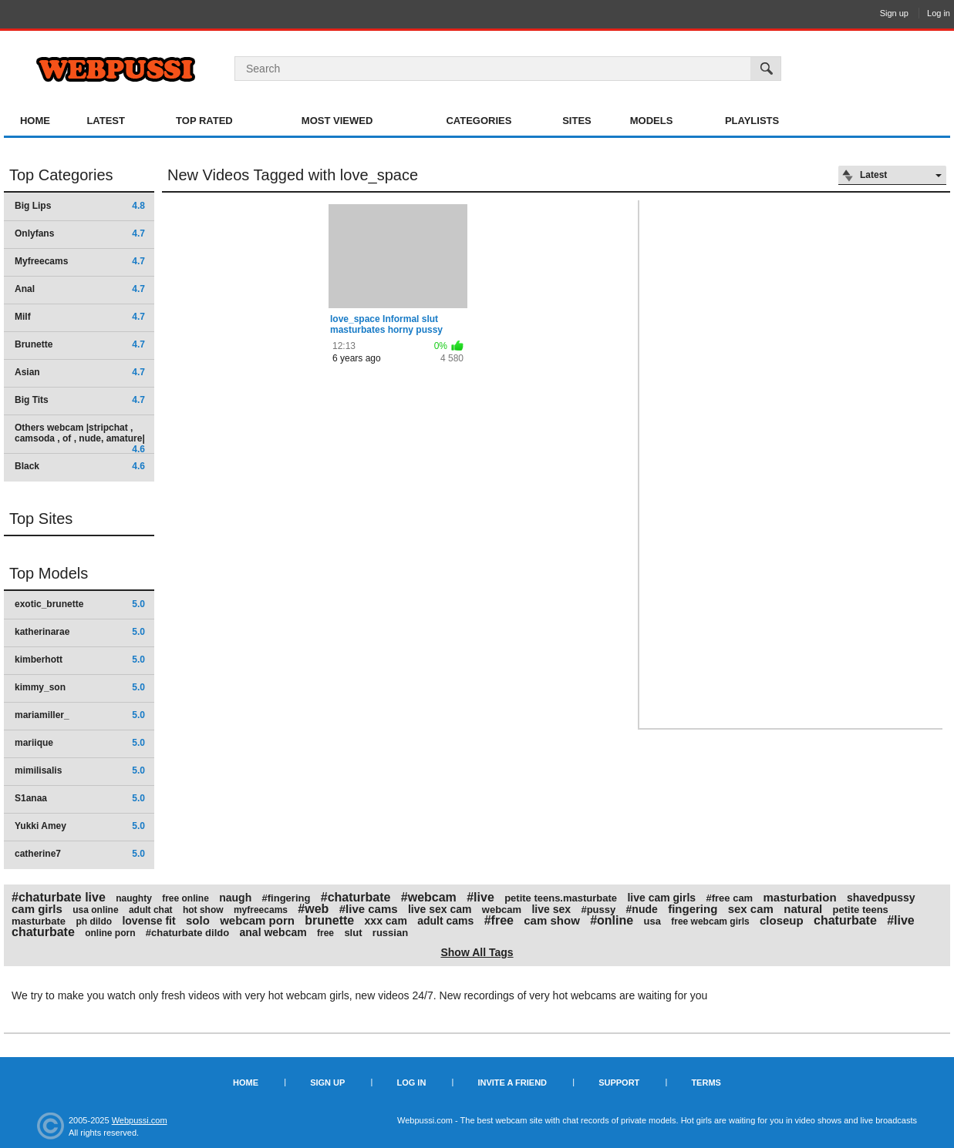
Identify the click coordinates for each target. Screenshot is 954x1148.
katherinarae (80, 631)
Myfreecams (80, 261)
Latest (105, 120)
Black (80, 466)
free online (185, 898)
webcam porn (257, 920)
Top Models (48, 573)
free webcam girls (710, 921)
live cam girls (661, 897)
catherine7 (80, 853)
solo (198, 920)
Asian (80, 372)
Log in (938, 13)
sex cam (751, 908)
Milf (80, 316)
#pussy (598, 909)
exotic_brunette (80, 604)
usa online (95, 910)
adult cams (445, 921)
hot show (203, 910)
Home (35, 120)
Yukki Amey (80, 826)
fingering (692, 908)
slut (353, 932)
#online (611, 920)
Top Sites (40, 518)
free (325, 933)
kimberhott (80, 659)
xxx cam (386, 921)
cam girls (37, 908)
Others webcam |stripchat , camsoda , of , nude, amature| (80, 438)
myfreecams (261, 910)
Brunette (80, 344)
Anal (80, 289)
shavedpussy (881, 897)
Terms (706, 1082)
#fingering (286, 898)
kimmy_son (80, 687)
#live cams (368, 908)
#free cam (729, 898)
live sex (551, 909)
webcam (501, 909)
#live (480, 897)
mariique (80, 742)
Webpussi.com (139, 1120)
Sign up (894, 13)
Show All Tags (476, 952)
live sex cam (440, 909)
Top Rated (204, 120)
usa (652, 921)
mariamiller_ (80, 715)
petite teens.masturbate (560, 898)
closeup (782, 920)
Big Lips (80, 205)
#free (499, 920)
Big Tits (80, 399)
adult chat (151, 910)
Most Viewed (337, 120)
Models (651, 120)
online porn (110, 933)
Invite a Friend (512, 1082)
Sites (577, 120)
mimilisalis (80, 770)
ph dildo (94, 921)
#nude (642, 909)
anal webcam (273, 932)
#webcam (429, 897)
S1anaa (80, 798)
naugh (235, 897)
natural (803, 908)
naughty (134, 898)
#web (313, 908)
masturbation (800, 897)
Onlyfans (80, 233)
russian (390, 932)
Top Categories (61, 174)
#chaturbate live (59, 897)
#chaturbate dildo (187, 932)
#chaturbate (356, 897)
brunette (329, 920)
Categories (478, 120)
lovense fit (148, 921)
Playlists (752, 120)
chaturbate (845, 920)
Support (618, 1082)
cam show (552, 920)
